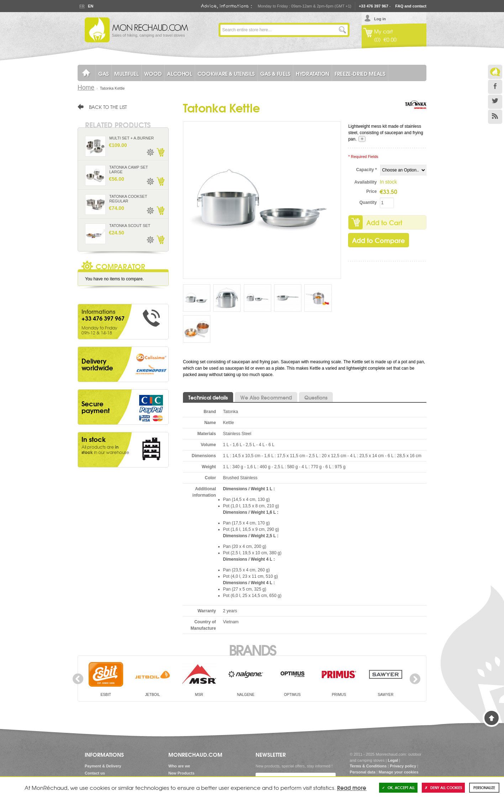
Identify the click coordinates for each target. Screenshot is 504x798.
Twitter (495, 102)
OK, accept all (398, 787)
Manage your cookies (399, 772)
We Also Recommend (266, 397)
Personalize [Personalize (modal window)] (484, 787)
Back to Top (491, 718)
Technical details (208, 397)
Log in (380, 19)
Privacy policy (403, 766)
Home (86, 87)
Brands (252, 649)
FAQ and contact (410, 6)
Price (371, 191)
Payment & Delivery (103, 766)
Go (342, 30)
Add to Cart (384, 222)
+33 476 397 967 (373, 6)
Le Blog (495, 72)
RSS (495, 117)
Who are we (179, 766)
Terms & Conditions (368, 766)
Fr (81, 6)
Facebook (495, 87)
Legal (393, 760)
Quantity (368, 202)
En (90, 6)
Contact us (95, 773)
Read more (351, 787)
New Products (181, 773)
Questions (315, 397)
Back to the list (108, 107)
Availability (366, 182)
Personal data (363, 772)
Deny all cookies (443, 787)
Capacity (366, 169)
